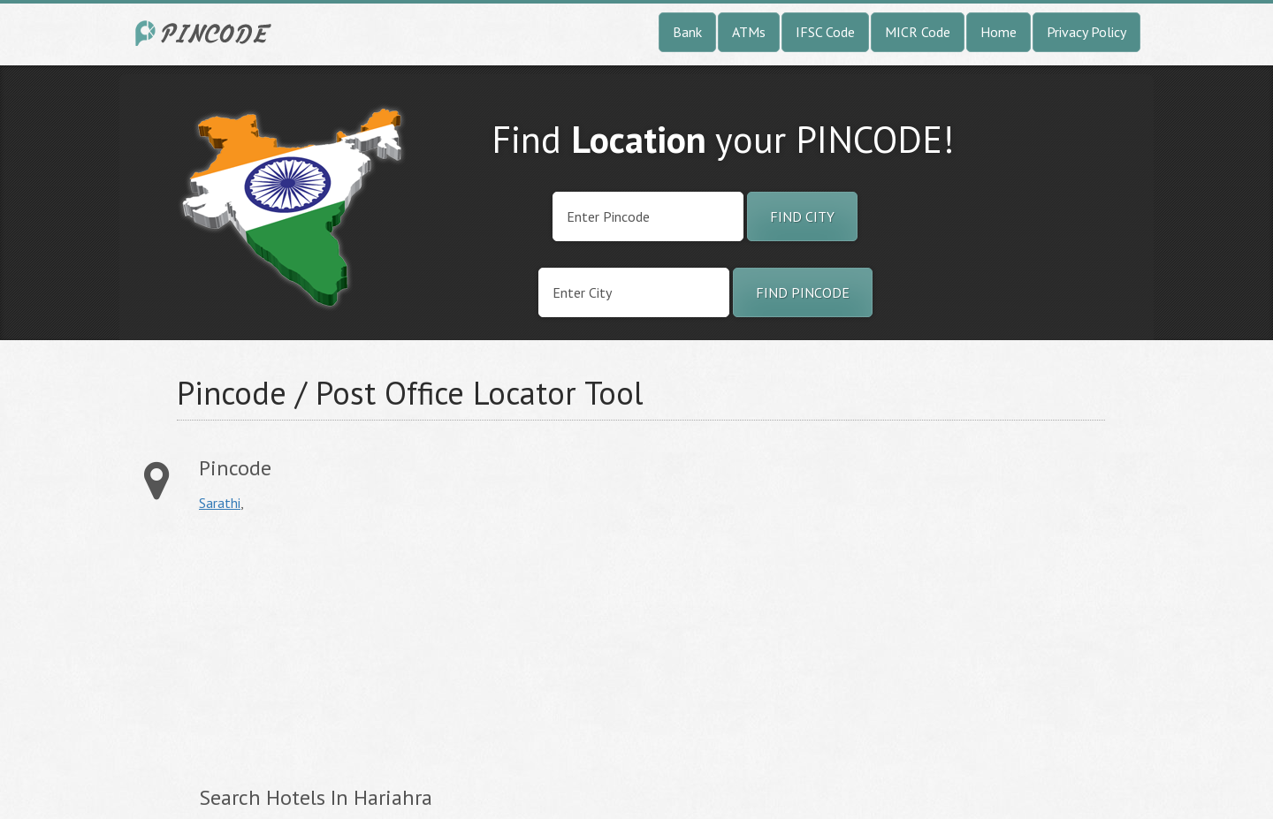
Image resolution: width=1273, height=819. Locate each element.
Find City (802, 216)
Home (998, 32)
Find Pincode (803, 292)
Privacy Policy (1086, 32)
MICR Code (917, 32)
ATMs (749, 32)
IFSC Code (825, 32)
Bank (687, 32)
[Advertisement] (347, 648)
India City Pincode (206, 33)
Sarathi (219, 503)
